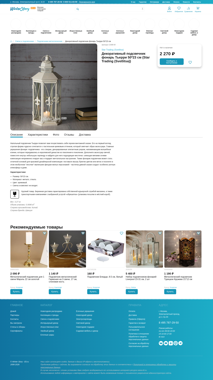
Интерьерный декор (49, 323)
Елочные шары (47, 335)
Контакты (197, 2)
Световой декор (83, 323)
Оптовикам (154, 2)
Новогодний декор (84, 315)
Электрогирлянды (84, 319)
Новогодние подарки (85, 327)
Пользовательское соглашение (137, 328)
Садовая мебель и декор (87, 331)
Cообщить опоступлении (171, 62)
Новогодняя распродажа (51, 311)
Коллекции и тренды (49, 315)
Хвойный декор (47, 331)
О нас (133, 2)
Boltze (133, 287)
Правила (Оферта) (137, 319)
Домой (13, 311)
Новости (186, 2)
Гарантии (142, 2)
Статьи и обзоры (17, 327)
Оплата (176, 2)
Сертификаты (16, 331)
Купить (16, 291)
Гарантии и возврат (137, 323)
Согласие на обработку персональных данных (139, 344)
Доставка (166, 2)
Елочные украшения (85, 311)
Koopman (19, 287)
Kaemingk (58, 287)
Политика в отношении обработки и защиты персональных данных (139, 337)
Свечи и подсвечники (49, 319)
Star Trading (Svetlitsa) (113, 50)
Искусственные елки (49, 327)
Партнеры (14, 315)
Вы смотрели (16, 323)
